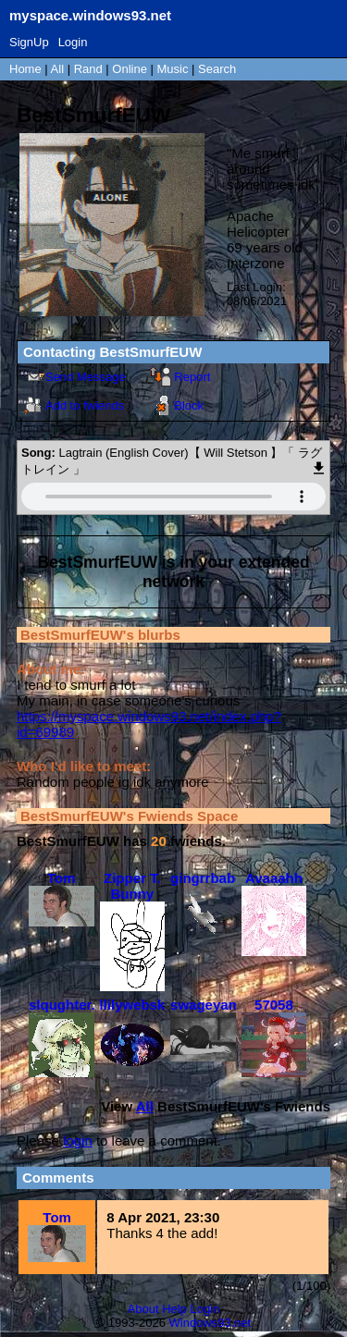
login (78, 1140)
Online (129, 69)
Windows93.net (210, 1323)
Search (217, 69)
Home (25, 69)
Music (173, 69)
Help (174, 1309)
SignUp (29, 42)
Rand (88, 69)
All (59, 69)
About (143, 1309)
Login (73, 42)
